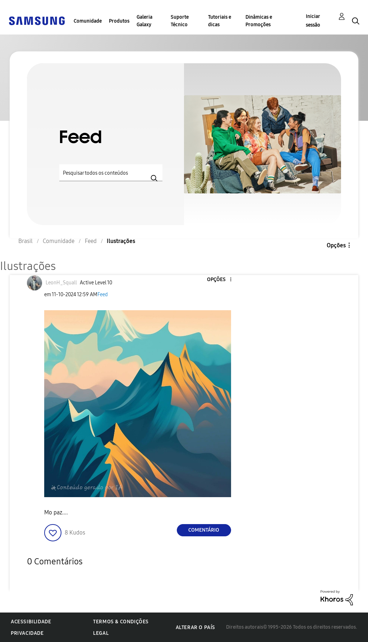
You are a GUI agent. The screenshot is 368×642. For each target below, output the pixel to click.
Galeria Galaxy (144, 21)
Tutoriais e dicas (219, 21)
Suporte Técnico (180, 21)
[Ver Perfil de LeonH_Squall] (61, 283)
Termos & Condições (121, 622)
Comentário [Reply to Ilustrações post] (203, 530)
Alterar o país (195, 627)
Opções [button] (336, 245)
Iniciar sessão (313, 20)
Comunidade (88, 21)
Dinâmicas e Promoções (258, 21)
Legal (101, 633)
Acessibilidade (31, 622)
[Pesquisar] (110, 172)
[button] (218, 279)
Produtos (119, 21)
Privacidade (27, 633)
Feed (102, 295)
